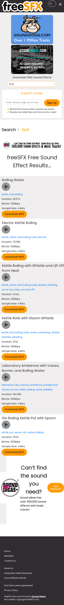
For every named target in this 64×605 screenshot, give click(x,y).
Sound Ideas (39, 596)
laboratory (8, 385)
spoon (18, 432)
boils (34, 237)
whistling (52, 285)
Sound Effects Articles (15, 578)
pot (12, 432)
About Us (8, 568)
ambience (36, 385)
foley (17, 289)
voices (5, 389)
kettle (5, 237)
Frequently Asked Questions (18, 573)
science (24, 385)
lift (33, 289)
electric (42, 237)
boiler (22, 389)
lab (16, 385)
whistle (42, 285)
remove (25, 289)
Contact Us (10, 560)
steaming (44, 332)
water (5, 194)
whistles (6, 337)
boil (12, 194)
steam (34, 332)
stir (25, 432)
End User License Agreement (18, 585)
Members (9, 556)
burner (14, 389)
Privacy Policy (11, 590)
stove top (7, 289)
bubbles (48, 389)
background (50, 385)
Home (7, 551)
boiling (18, 194)
